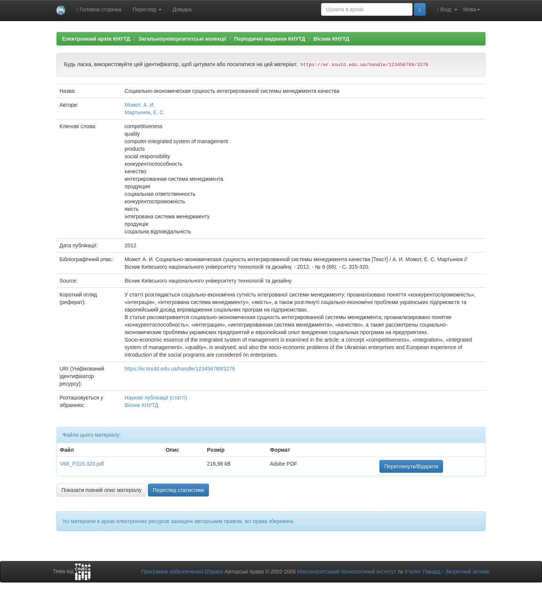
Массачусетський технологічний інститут (346, 572)
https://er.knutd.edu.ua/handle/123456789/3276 (180, 369)
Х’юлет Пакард (422, 572)
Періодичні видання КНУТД (269, 39)
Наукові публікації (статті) (156, 398)
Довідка (182, 9)
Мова (471, 9)
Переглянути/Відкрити (411, 466)
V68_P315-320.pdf (82, 464)
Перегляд (147, 9)
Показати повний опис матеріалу (101, 490)
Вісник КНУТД (331, 39)
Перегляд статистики (178, 490)
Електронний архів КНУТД (96, 39)
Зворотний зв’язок (467, 572)
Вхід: (447, 9)
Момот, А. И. (140, 105)
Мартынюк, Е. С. (145, 112)
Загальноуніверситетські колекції (182, 39)
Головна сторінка (99, 9)
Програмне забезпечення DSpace (182, 572)
